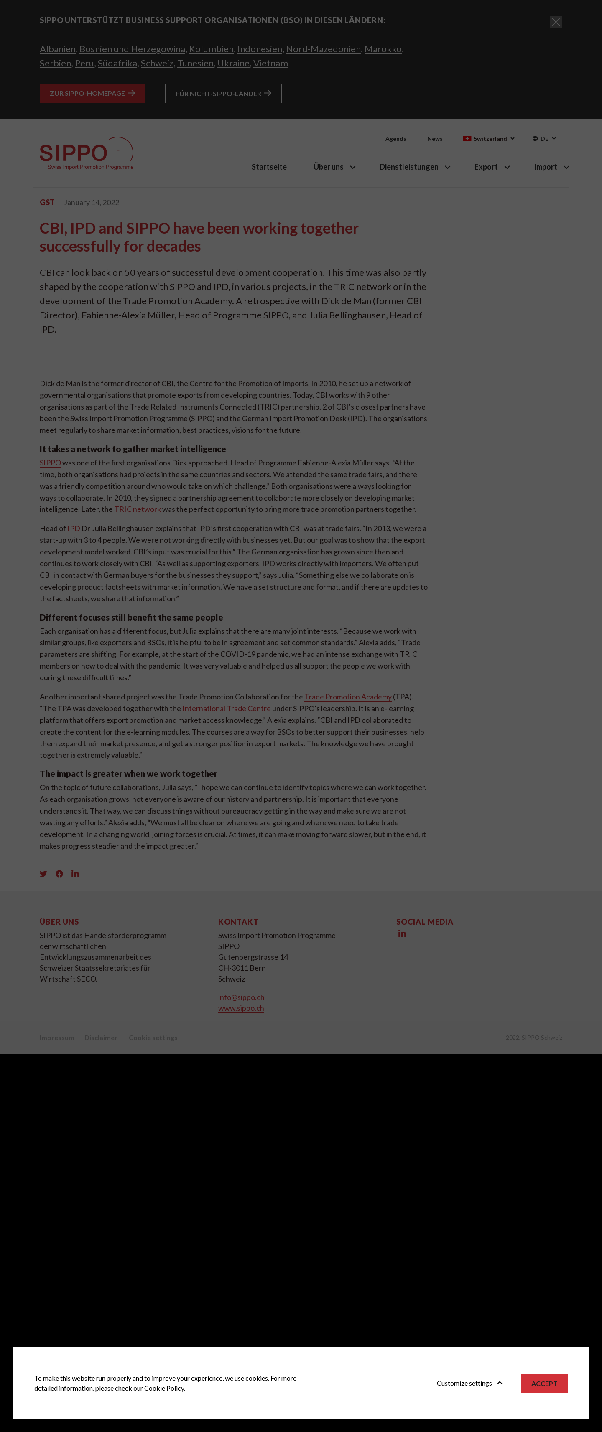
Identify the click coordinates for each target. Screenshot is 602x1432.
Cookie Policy (164, 1388)
